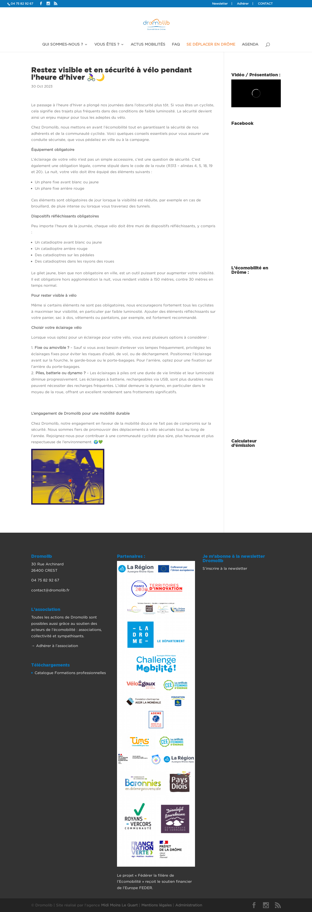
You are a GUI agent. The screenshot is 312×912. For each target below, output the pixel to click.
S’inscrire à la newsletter (225, 568)
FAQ (176, 44)
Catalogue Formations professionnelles (70, 673)
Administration (188, 905)
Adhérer (243, 3)
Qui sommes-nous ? (62, 44)
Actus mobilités (148, 44)
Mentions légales (156, 905)
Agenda (250, 44)
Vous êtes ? (106, 44)
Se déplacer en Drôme (210, 44)
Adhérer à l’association (57, 645)
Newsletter (220, 3)
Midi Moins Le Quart (119, 905)
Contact (265, 3)
